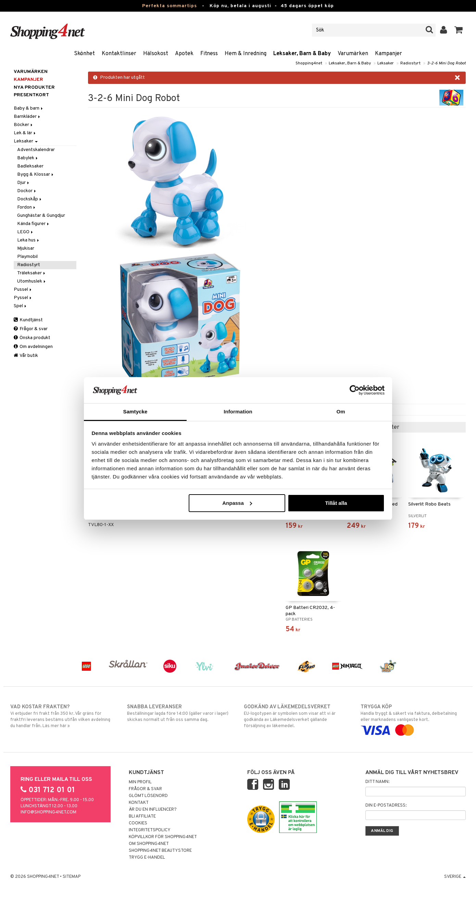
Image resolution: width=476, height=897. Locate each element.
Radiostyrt (410, 63)
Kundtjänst (28, 320)
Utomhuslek (32, 281)
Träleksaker (31, 273)
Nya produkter (34, 87)
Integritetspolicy (150, 830)
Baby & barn (29, 108)
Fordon (26, 207)
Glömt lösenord (148, 796)
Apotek (184, 53)
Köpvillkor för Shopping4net (163, 837)
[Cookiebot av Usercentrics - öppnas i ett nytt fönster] (355, 390)
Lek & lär (25, 133)
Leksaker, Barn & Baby (302, 53)
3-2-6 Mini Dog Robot (446, 63)
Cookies (138, 823)
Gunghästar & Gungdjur (41, 216)
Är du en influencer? (153, 809)
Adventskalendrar (36, 150)
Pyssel (23, 298)
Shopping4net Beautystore (160, 851)
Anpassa (237, 503)
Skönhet (84, 53)
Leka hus (28, 240)
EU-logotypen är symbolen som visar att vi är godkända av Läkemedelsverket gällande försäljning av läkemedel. (296, 716)
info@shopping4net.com (48, 812)
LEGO (25, 232)
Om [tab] (340, 411)
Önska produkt (32, 338)
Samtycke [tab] (135, 411)
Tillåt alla (336, 503)
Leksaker (385, 63)
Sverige (455, 877)
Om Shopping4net (149, 844)
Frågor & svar (31, 329)
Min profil (140, 782)
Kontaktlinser (119, 53)
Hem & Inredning (245, 53)
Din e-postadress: (385, 805)
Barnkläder (27, 117)
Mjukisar (25, 248)
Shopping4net (309, 63)
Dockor (27, 191)
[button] (459, 30)
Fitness (209, 53)
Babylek (28, 158)
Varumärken (353, 53)
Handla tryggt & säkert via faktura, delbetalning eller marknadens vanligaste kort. (413, 718)
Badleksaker (30, 166)
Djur (23, 183)
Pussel (23, 289)
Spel (20, 306)
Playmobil (27, 257)
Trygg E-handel (147, 857)
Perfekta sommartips (169, 6)
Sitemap (71, 877)
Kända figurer (33, 224)
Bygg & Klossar (35, 174)
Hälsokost (155, 53)
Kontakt (139, 803)
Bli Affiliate (142, 816)
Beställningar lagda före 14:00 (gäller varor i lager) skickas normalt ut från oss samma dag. (179, 713)
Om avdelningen (33, 347)
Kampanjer (388, 53)
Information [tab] (238, 411)
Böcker (24, 125)
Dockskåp (29, 199)
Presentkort (31, 95)
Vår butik (26, 356)
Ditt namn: (377, 782)
